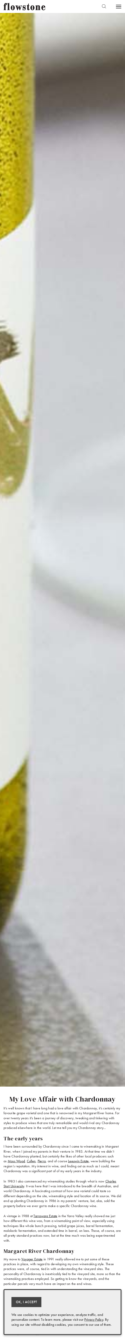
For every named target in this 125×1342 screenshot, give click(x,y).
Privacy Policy (93, 1319)
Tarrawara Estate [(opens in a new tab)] (45, 1216)
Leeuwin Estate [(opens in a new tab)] (78, 1161)
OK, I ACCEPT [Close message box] (26, 1302)
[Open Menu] (118, 6)
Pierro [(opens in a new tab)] (42, 1161)
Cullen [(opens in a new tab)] (31, 1161)
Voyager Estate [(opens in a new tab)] (32, 1259)
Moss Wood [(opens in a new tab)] (16, 1161)
